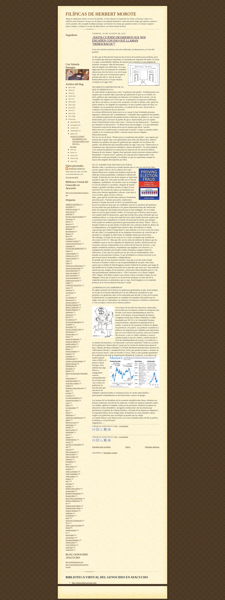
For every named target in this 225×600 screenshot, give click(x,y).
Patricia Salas (70, 454)
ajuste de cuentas (72, 209)
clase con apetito (71, 273)
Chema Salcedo (71, 258)
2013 (70, 110)
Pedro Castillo (71, 457)
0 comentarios (123, 437)
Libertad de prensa (72, 400)
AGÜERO (69, 207)
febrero (73, 158)
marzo (72, 155)
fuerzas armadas (71, 351)
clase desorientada (72, 278)
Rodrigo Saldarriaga (73, 501)
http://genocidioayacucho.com (84, 583)
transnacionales (71, 530)
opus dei (69, 449)
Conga (68, 288)
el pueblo (69, 324)
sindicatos (69, 513)
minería (68, 427)
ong (67, 447)
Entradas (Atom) (110, 453)
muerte (68, 437)
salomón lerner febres (73, 506)
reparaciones (70, 491)
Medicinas (69, 415)
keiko (68, 391)
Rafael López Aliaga (73, 488)
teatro (68, 518)
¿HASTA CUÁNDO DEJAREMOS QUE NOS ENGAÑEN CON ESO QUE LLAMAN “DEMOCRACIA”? (119, 41)
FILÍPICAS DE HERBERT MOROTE (101, 13)
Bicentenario (70, 231)
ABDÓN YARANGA (73, 204)
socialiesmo (70, 515)
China (68, 263)
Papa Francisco (71, 452)
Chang (68, 251)
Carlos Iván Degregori (73, 243)
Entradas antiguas (152, 447)
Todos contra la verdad (74, 525)
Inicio (127, 447)
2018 (70, 96)
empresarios (70, 332)
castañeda (69, 246)
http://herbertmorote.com (74, 562)
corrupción (69, 293)
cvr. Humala (70, 297)
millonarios (70, 425)
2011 (70, 116)
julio (72, 150)
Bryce (68, 236)
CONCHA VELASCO (73, 285)
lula (67, 410)
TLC (67, 523)
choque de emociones (73, 268)
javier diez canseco (72, 383)
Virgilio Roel (70, 542)
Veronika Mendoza (72, 540)
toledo (68, 528)
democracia (70, 300)
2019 (70, 93)
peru (67, 464)
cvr (67, 295)
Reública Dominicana (73, 493)
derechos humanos (72, 305)
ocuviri (68, 442)
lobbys (68, 405)
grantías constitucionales (74, 361)
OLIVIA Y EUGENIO (73, 444)
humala (68, 371)
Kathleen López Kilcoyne (75, 388)
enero (72, 161)
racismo (68, 486)
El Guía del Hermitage (73, 322)
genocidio (69, 356)
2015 (70, 105)
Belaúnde (69, 229)
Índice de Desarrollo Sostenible (77, 373)
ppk (67, 481)
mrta (67, 435)
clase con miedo (71, 275)
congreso (69, 290)
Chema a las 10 (71, 256)
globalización (70, 359)
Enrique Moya (71, 334)
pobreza (68, 469)
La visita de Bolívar (72, 398)
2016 (70, 102)
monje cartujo (70, 430)
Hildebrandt (70, 366)
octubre (73, 128)
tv (66, 533)
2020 (70, 90)
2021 (70, 87)
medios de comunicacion (74, 417)
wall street (69, 547)
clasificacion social (72, 280)
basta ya (68, 224)
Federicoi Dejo (71, 346)
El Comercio (70, 319)
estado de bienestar (72, 339)
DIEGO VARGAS (72, 307)
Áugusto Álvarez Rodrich (75, 217)
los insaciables (71, 408)
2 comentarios (123, 426)
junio (72, 152)
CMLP (68, 283)
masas (68, 412)
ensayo (68, 337)
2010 (70, 119)
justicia (68, 386)
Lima (67, 403)
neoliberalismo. (71, 439)
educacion (69, 315)
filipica (68, 349)
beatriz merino (71, 226)
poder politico (70, 476)
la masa (68, 393)
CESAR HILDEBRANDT (75, 248)
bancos (68, 221)
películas (69, 459)
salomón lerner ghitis (73, 508)
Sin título (73, 147)
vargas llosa (70, 537)
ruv (67, 503)
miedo (68, 420)
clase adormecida (72, 270)
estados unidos (71, 344)
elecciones (69, 327)
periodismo (69, 461)
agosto (72, 134)
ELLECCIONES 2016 (73, 329)
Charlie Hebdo (71, 253)
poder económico (72, 474)
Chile (67, 261)
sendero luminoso (72, 511)
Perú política (70, 466)
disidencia (69, 312)
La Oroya (69, 395)
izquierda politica (72, 381)
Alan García (70, 212)
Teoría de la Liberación (74, 520)
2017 (70, 99)
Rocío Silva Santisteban (74, 498)
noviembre (74, 125)
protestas (69, 484)
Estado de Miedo (72, 342)
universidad (70, 535)
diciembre (74, 122)
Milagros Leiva (71, 422)
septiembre (74, 131)
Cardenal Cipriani (72, 241)
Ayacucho (69, 219)
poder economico (72, 471)
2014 (70, 108)
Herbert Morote (77, 168)
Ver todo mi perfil (72, 177)
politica (68, 479)
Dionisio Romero (72, 310)
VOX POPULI (71, 545)
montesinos (70, 432)
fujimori (68, 354)
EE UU (68, 317)
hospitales (69, 368)
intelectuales (70, 378)
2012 (70, 113)
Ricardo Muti (70, 496)
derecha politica (71, 302)
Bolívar (68, 234)
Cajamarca (69, 239)
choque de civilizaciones (74, 266)
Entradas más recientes (101, 447)
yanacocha (69, 550)
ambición (69, 214)
